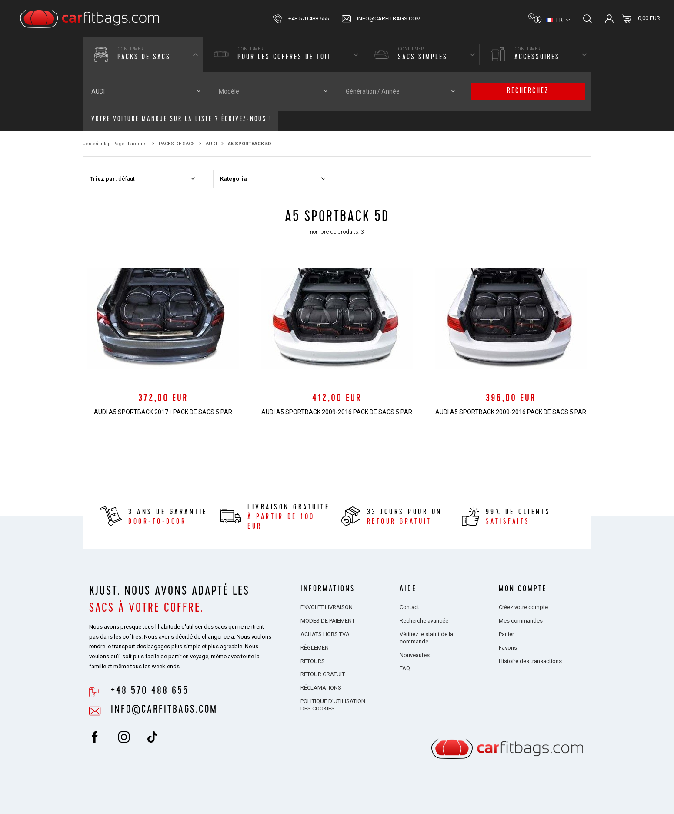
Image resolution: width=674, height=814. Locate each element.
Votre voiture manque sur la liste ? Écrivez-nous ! (181, 119)
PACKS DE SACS (177, 144)
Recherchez (528, 91)
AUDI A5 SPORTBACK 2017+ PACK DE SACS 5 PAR (163, 412)
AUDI (211, 144)
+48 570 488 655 (308, 18)
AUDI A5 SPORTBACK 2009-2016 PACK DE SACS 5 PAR (336, 412)
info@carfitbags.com (389, 18)
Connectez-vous (609, 18)
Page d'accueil (130, 144)
